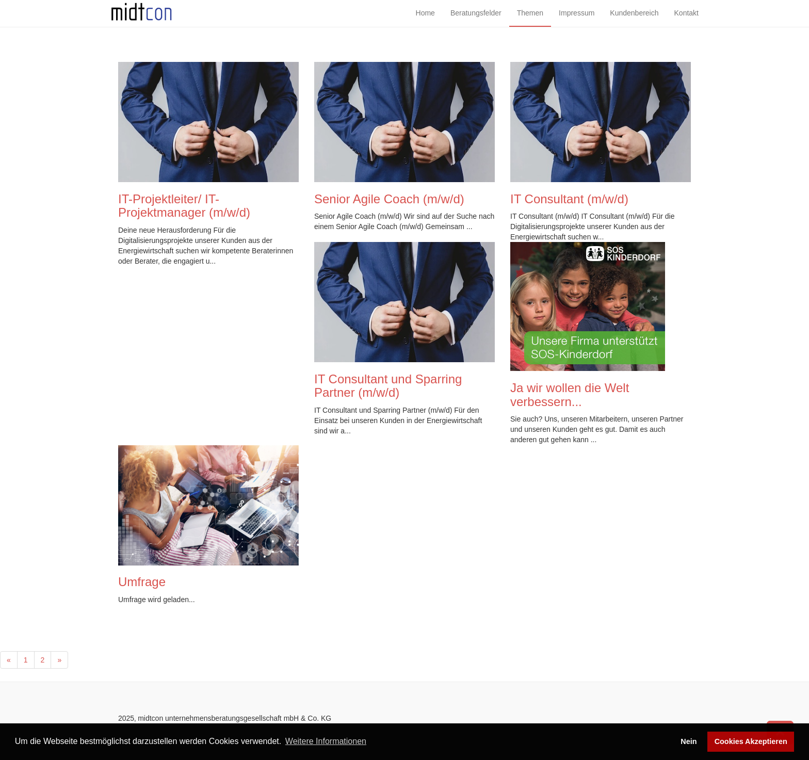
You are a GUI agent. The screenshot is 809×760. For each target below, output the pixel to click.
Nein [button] (689, 741)
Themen (530, 21)
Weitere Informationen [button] (325, 741)
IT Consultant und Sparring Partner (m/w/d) (388, 385)
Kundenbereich (634, 21)
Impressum (576, 21)
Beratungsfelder (475, 21)
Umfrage (142, 582)
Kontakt (686, 21)
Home (425, 21)
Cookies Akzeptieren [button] (751, 741)
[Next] (59, 660)
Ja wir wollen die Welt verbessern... (569, 394)
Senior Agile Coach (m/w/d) (389, 199)
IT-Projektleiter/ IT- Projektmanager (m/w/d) (184, 205)
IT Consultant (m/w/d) (569, 199)
